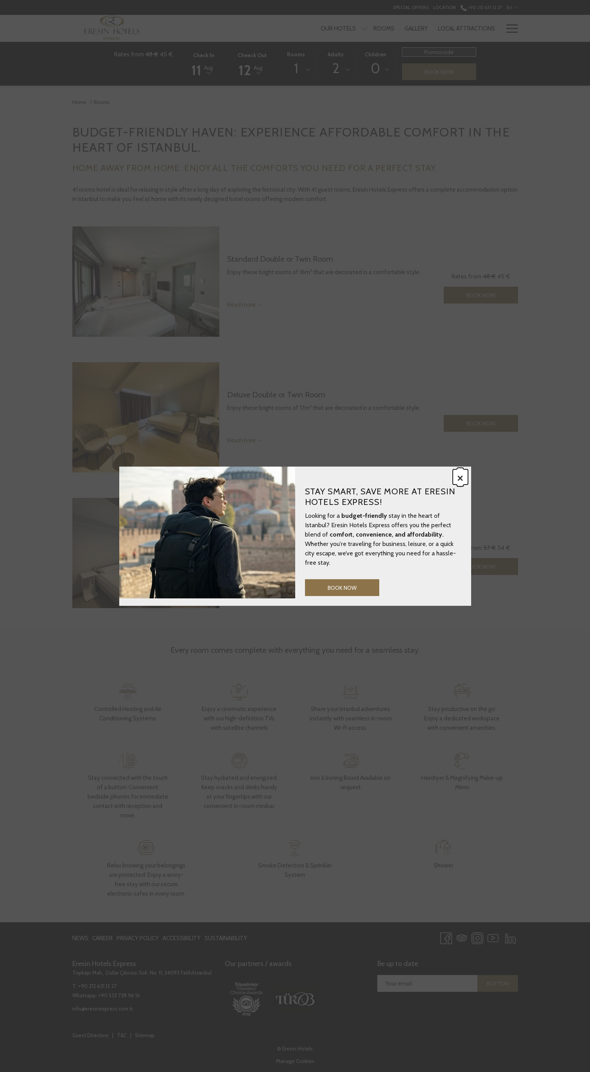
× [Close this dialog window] (460, 477)
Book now (342, 587)
